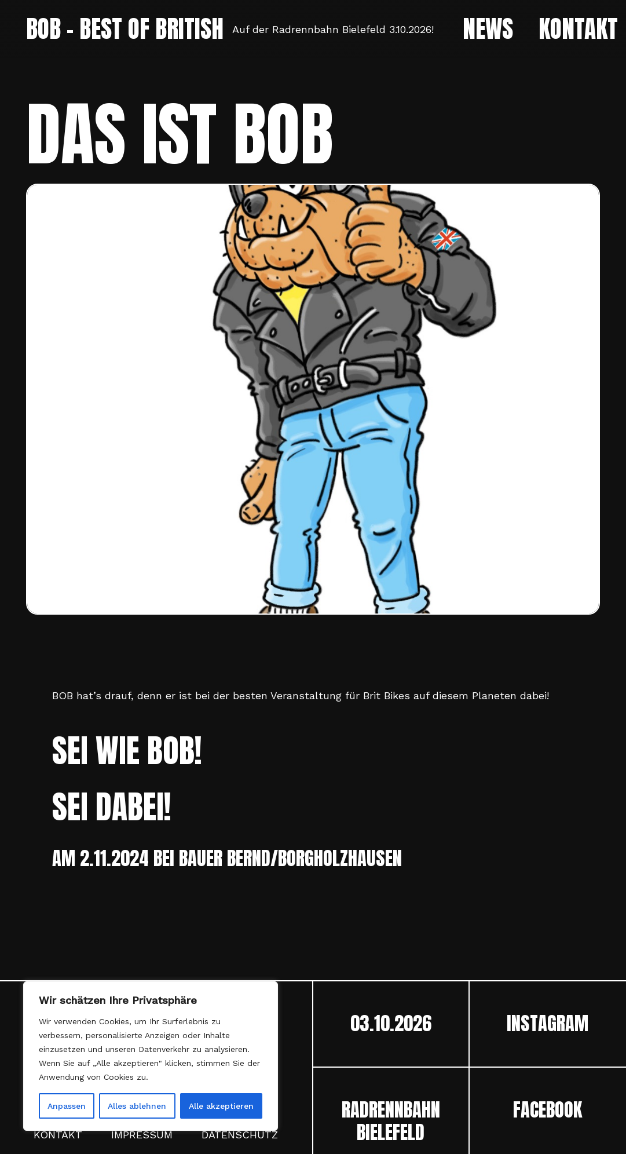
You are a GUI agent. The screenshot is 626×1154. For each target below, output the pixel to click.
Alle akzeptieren (221, 1106)
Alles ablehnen (137, 1106)
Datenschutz (240, 1135)
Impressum (142, 1135)
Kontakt (58, 1135)
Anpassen (66, 1106)
